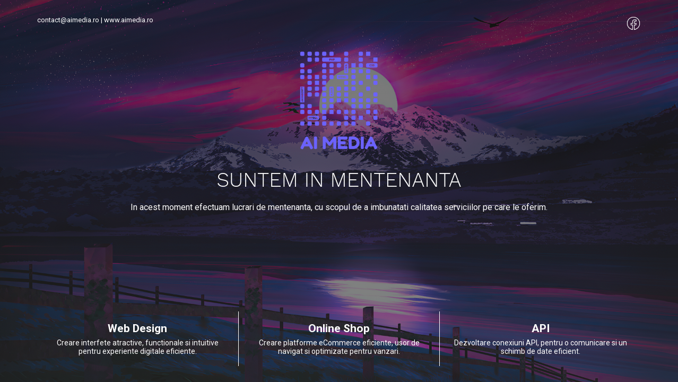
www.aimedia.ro (128, 20)
